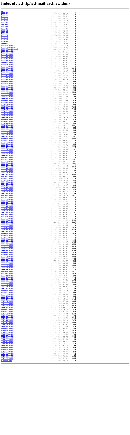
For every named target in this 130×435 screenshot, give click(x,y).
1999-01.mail (7, 71)
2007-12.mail (7, 303)
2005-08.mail (7, 239)
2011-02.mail (7, 390)
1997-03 (4, 39)
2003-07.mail (7, 191)
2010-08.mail (7, 376)
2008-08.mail (7, 321)
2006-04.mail (7, 258)
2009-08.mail (7, 349)
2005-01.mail (7, 228)
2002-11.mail (7, 173)
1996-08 (4, 23)
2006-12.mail (7, 276)
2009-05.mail (7, 342)
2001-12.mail (7, 148)
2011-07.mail (7, 401)
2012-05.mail (7, 424)
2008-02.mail (7, 308)
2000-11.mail (7, 118)
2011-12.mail (7, 413)
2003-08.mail (7, 194)
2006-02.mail (7, 253)
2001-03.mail (7, 128)
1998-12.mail (7, 68)
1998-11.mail (7, 66)
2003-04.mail (7, 185)
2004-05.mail (7, 210)
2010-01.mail (7, 360)
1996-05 (4, 16)
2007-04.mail (7, 285)
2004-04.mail (7, 207)
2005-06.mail (7, 235)
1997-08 (4, 50)
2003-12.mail (7, 203)
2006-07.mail (7, 264)
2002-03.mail (7, 155)
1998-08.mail (7, 59)
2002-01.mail (7, 150)
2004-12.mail (7, 226)
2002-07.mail (7, 164)
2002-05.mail (7, 159)
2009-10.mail (7, 353)
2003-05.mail (7, 187)
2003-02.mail (7, 180)
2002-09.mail (7, 169)
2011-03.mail (7, 392)
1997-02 (4, 36)
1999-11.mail (7, 91)
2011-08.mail (7, 403)
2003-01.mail (7, 178)
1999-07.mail (7, 82)
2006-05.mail (7, 260)
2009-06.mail (7, 344)
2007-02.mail (7, 280)
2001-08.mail (7, 139)
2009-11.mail (7, 356)
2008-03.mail (7, 310)
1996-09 (4, 25)
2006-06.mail (7, 262)
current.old (6, 431)
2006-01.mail (7, 251)
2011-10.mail (7, 408)
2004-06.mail (7, 212)
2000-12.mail (7, 121)
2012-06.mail (7, 426)
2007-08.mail (7, 294)
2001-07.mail (7, 137)
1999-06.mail (7, 80)
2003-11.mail (7, 201)
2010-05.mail (7, 369)
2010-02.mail (7, 362)
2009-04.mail (7, 340)
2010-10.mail (7, 381)
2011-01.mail (7, 387)
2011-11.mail (7, 410)
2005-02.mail (7, 230)
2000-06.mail (7, 107)
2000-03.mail (7, 100)
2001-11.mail (7, 146)
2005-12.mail (7, 248)
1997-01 (4, 34)
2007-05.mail (7, 287)
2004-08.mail (7, 216)
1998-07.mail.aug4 (9, 57)
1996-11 (4, 30)
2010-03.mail (7, 365)
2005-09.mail (7, 242)
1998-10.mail (7, 64)
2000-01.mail (7, 96)
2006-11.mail (7, 273)
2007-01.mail (7, 278)
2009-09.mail (7, 351)
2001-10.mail (7, 144)
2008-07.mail (7, 319)
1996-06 (4, 18)
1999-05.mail (7, 77)
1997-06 (4, 45)
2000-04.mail (7, 102)
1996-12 (4, 32)
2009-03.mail (7, 337)
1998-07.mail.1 (8, 55)
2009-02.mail (7, 335)
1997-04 (4, 41)
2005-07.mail (7, 237)
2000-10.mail (7, 116)
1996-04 (4, 14)
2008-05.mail (7, 315)
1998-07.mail (7, 52)
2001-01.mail (7, 123)
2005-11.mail (7, 246)
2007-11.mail (7, 301)
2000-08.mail (7, 112)
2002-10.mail (7, 171)
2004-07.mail (7, 214)
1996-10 (4, 27)
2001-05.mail (7, 132)
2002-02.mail (7, 153)
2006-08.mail (7, 267)
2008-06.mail (7, 317)
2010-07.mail (7, 374)
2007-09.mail (7, 296)
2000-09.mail (7, 114)
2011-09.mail (7, 406)
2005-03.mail (7, 232)
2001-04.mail (7, 130)
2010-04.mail (7, 367)
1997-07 (4, 48)
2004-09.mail (7, 219)
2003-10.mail (7, 198)
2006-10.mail (7, 271)
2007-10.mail (7, 299)
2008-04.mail (7, 312)
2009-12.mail (7, 358)
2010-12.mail (7, 385)
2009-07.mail (7, 346)
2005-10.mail (7, 244)
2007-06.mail (7, 289)
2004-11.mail (7, 223)
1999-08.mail (7, 84)
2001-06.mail (7, 134)
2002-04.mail (7, 157)
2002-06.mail (7, 162)
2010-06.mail (7, 372)
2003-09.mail (7, 196)
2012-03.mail (7, 419)
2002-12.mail (7, 175)
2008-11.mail (7, 328)
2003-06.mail (7, 189)
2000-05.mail (7, 105)
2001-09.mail (7, 141)
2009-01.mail (7, 333)
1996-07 (4, 20)
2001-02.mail (7, 125)
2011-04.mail (7, 394)
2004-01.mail (7, 205)
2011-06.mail (7, 399)
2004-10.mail (7, 221)
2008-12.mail (7, 330)
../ (2, 11)
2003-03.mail (7, 182)
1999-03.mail (7, 73)
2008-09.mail (7, 324)
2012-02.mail (7, 417)
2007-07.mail (7, 292)
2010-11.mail (7, 383)
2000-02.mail (7, 98)
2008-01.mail (7, 305)
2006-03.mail (7, 255)
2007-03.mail (7, 283)
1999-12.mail (7, 93)
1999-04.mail (7, 75)
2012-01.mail (7, 415)
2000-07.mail (7, 109)
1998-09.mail (7, 61)
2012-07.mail (7, 429)
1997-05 (4, 43)
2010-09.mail (7, 378)
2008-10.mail (7, 326)
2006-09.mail (7, 269)
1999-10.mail (7, 89)
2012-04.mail (7, 422)
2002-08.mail (7, 166)
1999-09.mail (7, 87)
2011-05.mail (7, 397)
